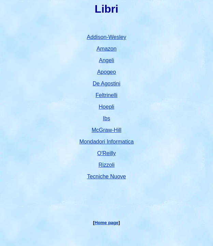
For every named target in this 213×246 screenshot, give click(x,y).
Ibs (106, 118)
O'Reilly (106, 153)
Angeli (106, 60)
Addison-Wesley (106, 37)
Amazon (107, 49)
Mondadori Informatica (106, 142)
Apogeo (106, 72)
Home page (106, 222)
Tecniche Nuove (106, 176)
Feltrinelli (106, 95)
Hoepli (106, 107)
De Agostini (106, 83)
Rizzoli (106, 165)
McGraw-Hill (106, 130)
